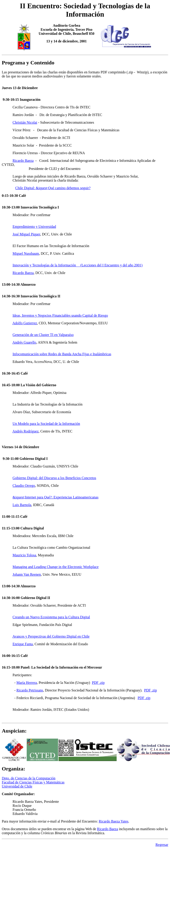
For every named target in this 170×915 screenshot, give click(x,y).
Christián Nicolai (25, 122)
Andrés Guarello (24, 342)
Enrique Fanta (23, 644)
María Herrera (26, 683)
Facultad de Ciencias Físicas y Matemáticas (33, 782)
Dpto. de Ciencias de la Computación (28, 778)
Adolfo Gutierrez (24, 323)
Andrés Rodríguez (25, 431)
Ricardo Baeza (23, 160)
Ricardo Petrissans (29, 690)
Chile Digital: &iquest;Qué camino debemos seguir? (52, 188)
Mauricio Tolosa (24, 555)
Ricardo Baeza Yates (113, 821)
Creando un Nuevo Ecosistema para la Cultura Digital (51, 617)
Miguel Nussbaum (26, 253)
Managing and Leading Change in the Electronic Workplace (56, 567)
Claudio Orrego (24, 485)
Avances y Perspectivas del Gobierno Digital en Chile (50, 636)
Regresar (161, 845)
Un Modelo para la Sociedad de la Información (46, 424)
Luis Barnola (22, 505)
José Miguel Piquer (26, 234)
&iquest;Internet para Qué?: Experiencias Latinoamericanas (55, 497)
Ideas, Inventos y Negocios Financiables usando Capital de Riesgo (60, 315)
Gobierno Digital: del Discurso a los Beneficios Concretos (54, 478)
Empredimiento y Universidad (34, 226)
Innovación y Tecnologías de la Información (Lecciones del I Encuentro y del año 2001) (77, 265)
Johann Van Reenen (27, 574)
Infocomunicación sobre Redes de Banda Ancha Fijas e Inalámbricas (62, 354)
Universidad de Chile (17, 786)
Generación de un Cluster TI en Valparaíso (43, 335)
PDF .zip (98, 683)
